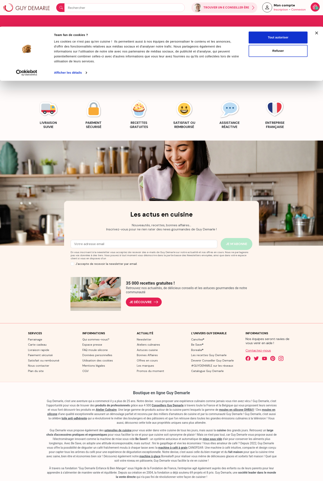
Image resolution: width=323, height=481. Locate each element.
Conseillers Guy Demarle (168, 405)
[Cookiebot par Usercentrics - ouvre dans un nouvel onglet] (27, 46)
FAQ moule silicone (95, 349)
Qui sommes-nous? (95, 339)
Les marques (145, 365)
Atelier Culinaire (106, 409)
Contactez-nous (258, 350)
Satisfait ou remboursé (43, 360)
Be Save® (197, 344)
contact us (188, 66)
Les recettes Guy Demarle (209, 355)
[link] (48, 113)
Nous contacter (38, 365)
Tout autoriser (278, 11)
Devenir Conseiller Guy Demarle (212, 360)
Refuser (278, 24)
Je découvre (143, 301)
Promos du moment (150, 370)
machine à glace (149, 456)
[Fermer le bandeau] (316, 6)
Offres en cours (147, 360)
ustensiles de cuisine (118, 430)
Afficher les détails (68, 46)
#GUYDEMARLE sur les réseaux (212, 365)
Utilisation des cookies (97, 360)
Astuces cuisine (147, 349)
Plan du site (36, 370)
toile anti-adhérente (74, 418)
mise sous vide (212, 438)
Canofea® (197, 339)
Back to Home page (161, 75)
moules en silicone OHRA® (236, 409)
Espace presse (92, 344)
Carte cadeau (37, 344)
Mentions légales (93, 365)
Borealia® (197, 349)
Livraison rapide (38, 349)
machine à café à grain (172, 447)
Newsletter (144, 339)
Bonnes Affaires (147, 355)
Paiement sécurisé (40, 355)
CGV (85, 370)
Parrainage (35, 339)
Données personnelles (97, 355)
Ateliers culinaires (148, 344)
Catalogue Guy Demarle (207, 370)
